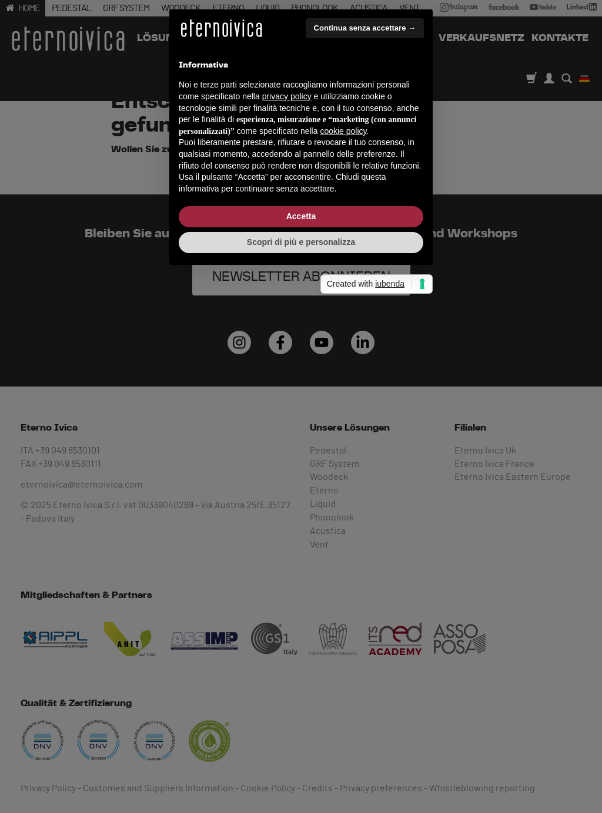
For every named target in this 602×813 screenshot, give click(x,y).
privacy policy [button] (287, 366)
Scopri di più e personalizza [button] (301, 511)
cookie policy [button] (343, 400)
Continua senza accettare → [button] (365, 297)
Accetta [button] (301, 486)
